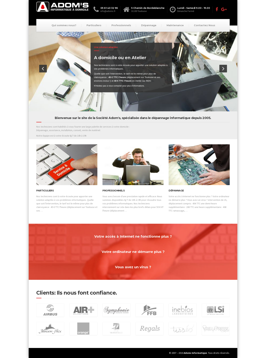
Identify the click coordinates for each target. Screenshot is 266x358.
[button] (43, 68)
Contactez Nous (204, 25)
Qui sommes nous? (64, 25)
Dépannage (148, 25)
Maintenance (175, 25)
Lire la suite (45, 214)
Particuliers (94, 25)
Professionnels (121, 25)
